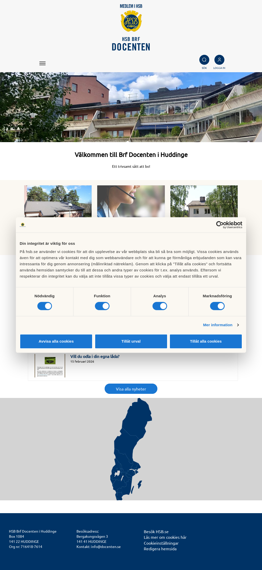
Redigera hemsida (160, 548)
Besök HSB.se (156, 531)
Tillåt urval (131, 341)
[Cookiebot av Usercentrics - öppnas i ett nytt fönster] (220, 225)
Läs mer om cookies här (165, 537)
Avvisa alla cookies (56, 341)
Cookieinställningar (161, 542)
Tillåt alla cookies (206, 341)
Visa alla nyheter (131, 388)
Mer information (218, 325)
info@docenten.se (106, 546)
